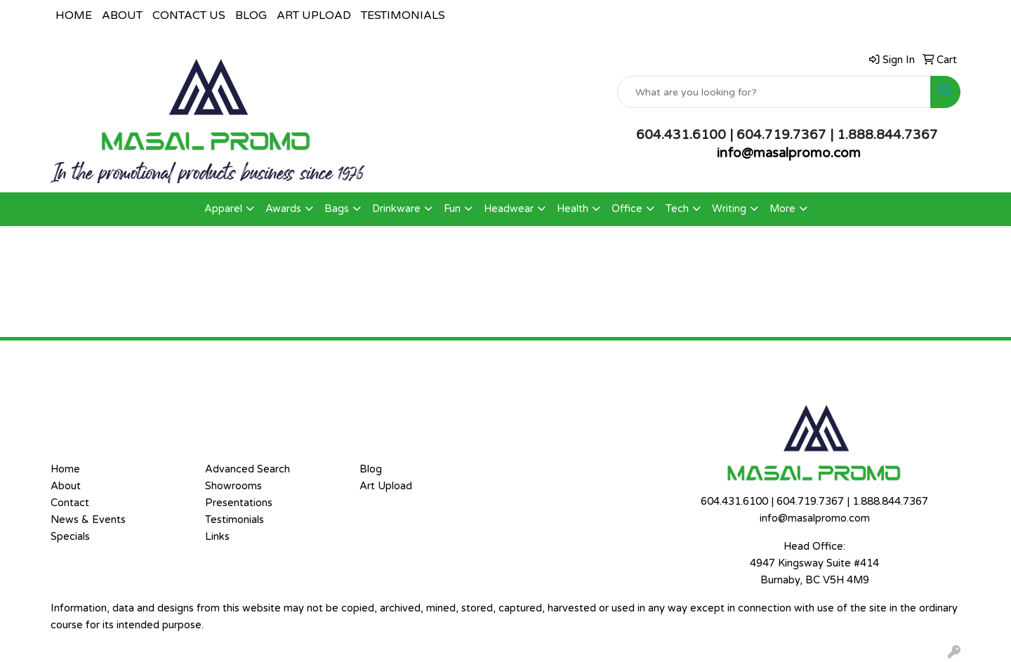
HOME (73, 15)
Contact (70, 503)
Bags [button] (336, 209)
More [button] (782, 209)
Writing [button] (729, 209)
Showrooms (233, 486)
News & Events (88, 520)
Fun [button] (452, 209)
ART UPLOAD (314, 15)
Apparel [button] (223, 209)
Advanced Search (247, 469)
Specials (70, 537)
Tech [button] (677, 209)
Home (65, 469)
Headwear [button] (509, 209)
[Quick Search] (774, 92)
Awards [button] (283, 209)
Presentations (238, 503)
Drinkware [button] (396, 209)
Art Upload (385, 486)
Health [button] (572, 209)
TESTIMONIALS (403, 15)
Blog (370, 469)
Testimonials (234, 520)
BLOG (251, 15)
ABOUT (122, 15)
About (66, 486)
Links (217, 537)
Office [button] (627, 209)
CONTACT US (188, 15)
